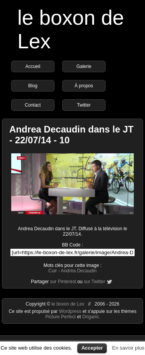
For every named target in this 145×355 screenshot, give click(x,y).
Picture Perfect (60, 316)
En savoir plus (128, 348)
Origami (90, 316)
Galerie (83, 66)
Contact (33, 105)
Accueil (32, 66)
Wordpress (70, 311)
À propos (84, 85)
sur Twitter (94, 281)
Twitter (83, 105)
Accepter (92, 348)
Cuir (52, 270)
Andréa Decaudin (79, 270)
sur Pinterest (63, 281)
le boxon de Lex (67, 304)
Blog (33, 85)
